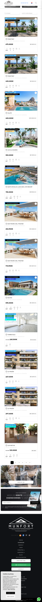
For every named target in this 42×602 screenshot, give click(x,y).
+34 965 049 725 (24, 3)
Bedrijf (21, 545)
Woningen (21, 542)
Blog (21, 555)
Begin (21, 540)
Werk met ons (21, 482)
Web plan (31, 599)
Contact (21, 569)
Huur (21, 547)
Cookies (26, 599)
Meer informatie (11, 589)
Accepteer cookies (10, 593)
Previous (6, 27)
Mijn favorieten (21, 557)
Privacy (23, 599)
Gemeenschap (21, 565)
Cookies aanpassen (10, 596)
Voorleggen (35, 502)
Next (36, 27)
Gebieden (20, 552)
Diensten (20, 550)
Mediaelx (24, 600)
